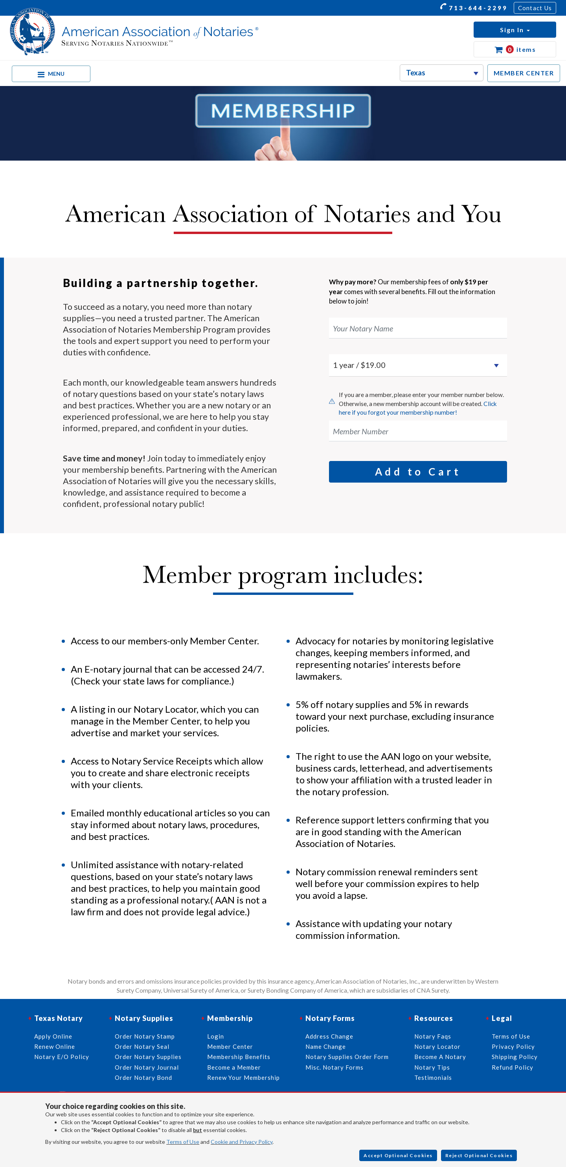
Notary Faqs (432, 1036)
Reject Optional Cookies (479, 1155)
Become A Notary (440, 1056)
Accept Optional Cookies (398, 1155)
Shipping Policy (515, 1056)
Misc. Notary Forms (334, 1067)
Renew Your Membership (243, 1077)
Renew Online (54, 1046)
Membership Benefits (238, 1056)
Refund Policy (512, 1067)
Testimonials (433, 1077)
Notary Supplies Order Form (347, 1056)
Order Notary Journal (147, 1067)
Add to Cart (418, 471)
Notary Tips (432, 1067)
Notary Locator (437, 1046)
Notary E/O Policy (61, 1056)
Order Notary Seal (142, 1046)
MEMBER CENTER (524, 73)
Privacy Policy (513, 1046)
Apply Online (53, 1036)
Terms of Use (182, 1141)
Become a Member (234, 1067)
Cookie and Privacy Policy (241, 1141)
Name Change (325, 1046)
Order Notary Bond (143, 1077)
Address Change (329, 1036)
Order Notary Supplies (148, 1056)
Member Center (230, 1046)
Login (215, 1036)
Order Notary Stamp (145, 1036)
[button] (515, 30)
